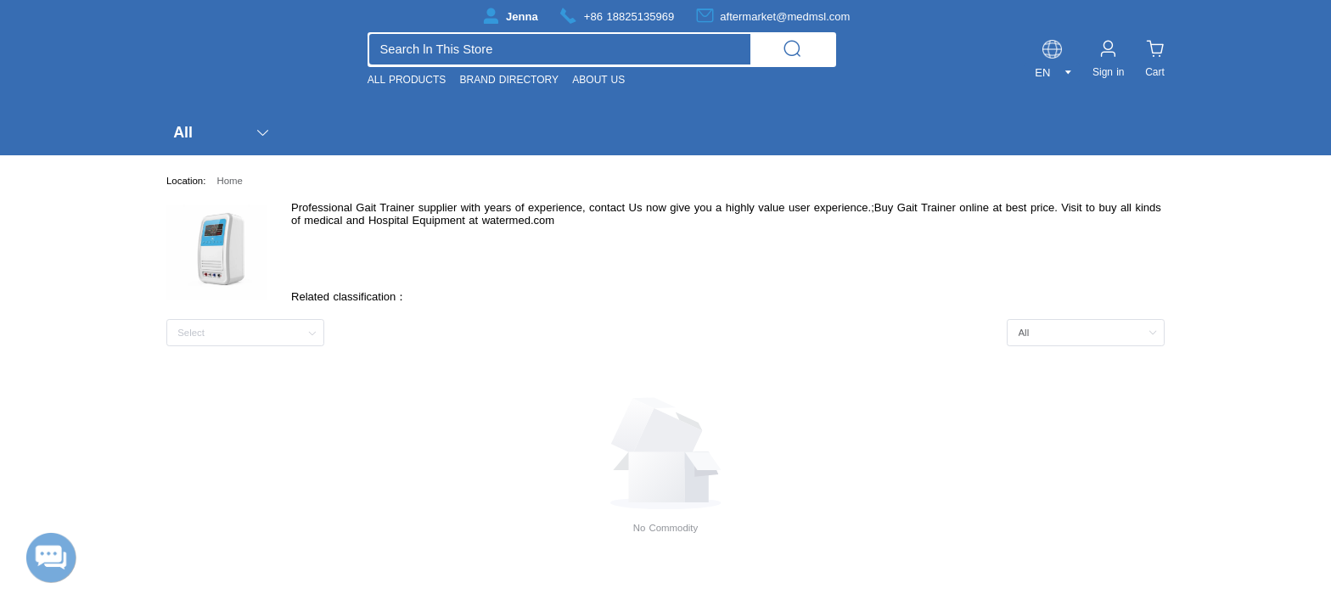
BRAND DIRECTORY (509, 80)
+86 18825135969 (629, 16)
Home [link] (229, 181)
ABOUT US (598, 80)
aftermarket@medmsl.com (785, 16)
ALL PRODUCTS (407, 80)
